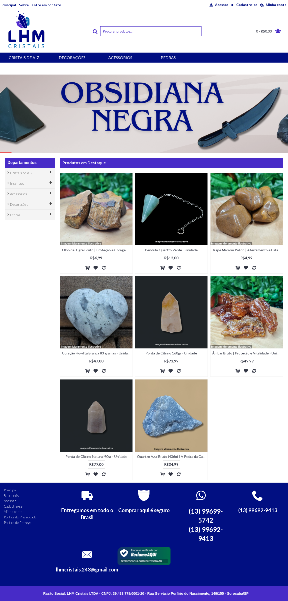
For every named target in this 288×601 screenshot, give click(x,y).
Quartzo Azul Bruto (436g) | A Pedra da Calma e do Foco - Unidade (172, 456)
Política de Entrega (17, 522)
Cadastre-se (13, 506)
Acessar (10, 501)
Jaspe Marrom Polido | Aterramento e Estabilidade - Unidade (247, 250)
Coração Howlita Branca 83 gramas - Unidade (97, 353)
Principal (10, 490)
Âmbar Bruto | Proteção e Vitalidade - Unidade (247, 353)
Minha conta (13, 511)
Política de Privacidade (20, 517)
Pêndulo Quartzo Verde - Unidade (171, 250)
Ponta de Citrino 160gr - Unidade (171, 353)
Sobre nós (11, 495)
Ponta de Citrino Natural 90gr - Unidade (96, 456)
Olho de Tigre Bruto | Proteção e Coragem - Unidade (97, 250)
